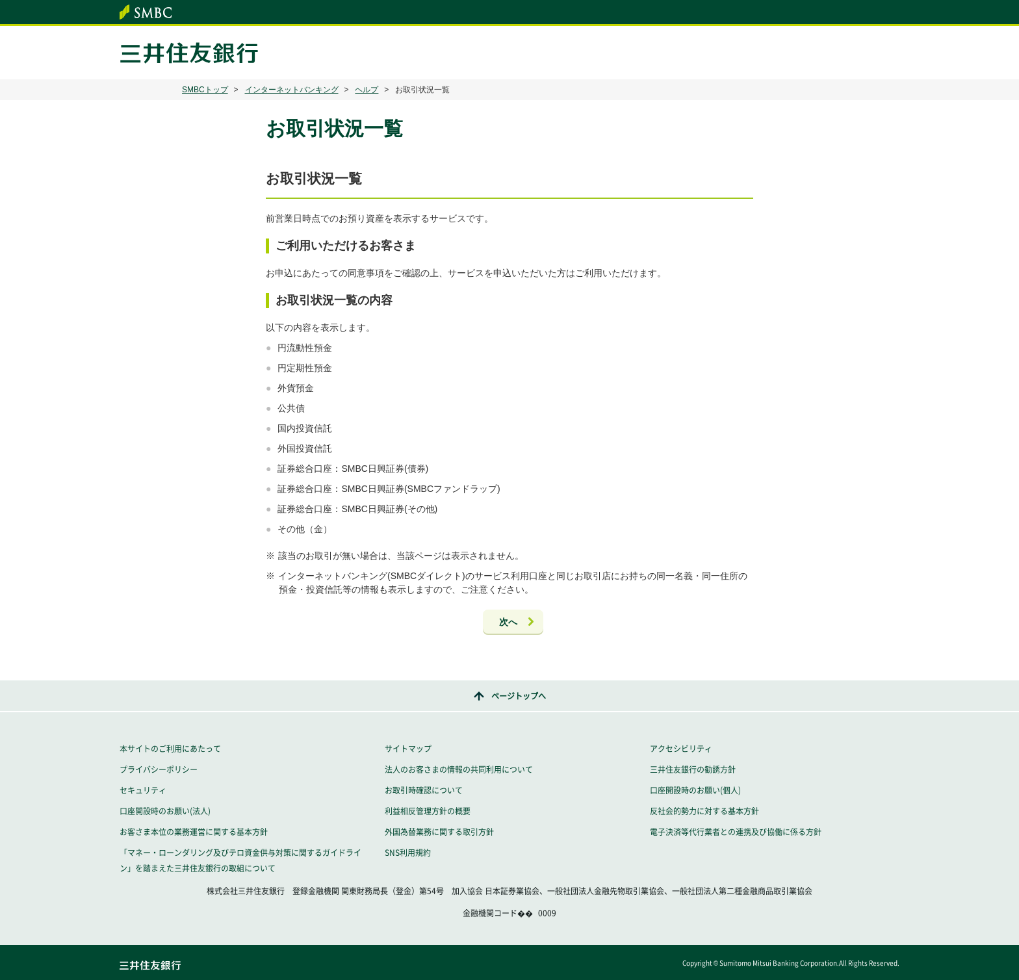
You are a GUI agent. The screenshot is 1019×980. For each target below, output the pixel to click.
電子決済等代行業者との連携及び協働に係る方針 (735, 832)
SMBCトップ (205, 89)
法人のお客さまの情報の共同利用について (459, 769)
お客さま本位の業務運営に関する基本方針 (194, 832)
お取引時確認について (424, 790)
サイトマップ (408, 748)
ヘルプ (366, 89)
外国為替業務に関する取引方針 (439, 832)
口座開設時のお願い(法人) (165, 811)
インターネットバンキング (292, 89)
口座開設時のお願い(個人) (695, 790)
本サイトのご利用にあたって (170, 748)
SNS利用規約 (408, 852)
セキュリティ (143, 790)
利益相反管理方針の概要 (428, 811)
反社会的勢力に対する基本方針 (704, 811)
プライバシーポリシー (159, 769)
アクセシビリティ (681, 748)
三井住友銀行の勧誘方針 (693, 769)
